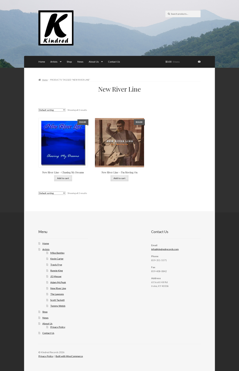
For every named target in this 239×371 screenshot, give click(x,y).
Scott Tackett (57, 300)
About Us (94, 61)
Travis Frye (56, 264)
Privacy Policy (57, 327)
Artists (53, 61)
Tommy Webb (57, 305)
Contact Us (114, 61)
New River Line (58, 288)
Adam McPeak (58, 282)
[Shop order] (51, 110)
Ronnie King (56, 270)
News (80, 61)
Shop (69, 61)
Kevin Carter (57, 258)
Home (41, 61)
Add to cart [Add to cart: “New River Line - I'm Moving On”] (119, 178)
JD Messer (56, 276)
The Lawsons (57, 294)
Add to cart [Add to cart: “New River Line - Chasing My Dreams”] (63, 178)
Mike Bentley (57, 252)
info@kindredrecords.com (165, 249)
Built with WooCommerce (69, 356)
